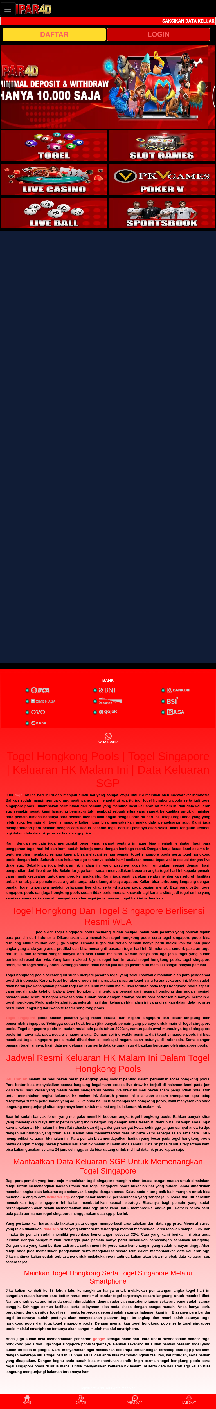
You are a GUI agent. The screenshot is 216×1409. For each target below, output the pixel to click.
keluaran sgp (58, 1197)
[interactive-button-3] (54, 179)
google (99, 1339)
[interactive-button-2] (162, 145)
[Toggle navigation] (8, 9)
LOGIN (158, 34)
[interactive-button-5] (54, 213)
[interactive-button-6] (162, 213)
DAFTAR (54, 34)
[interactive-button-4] (162, 179)
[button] (10, 87)
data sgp (51, 1229)
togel (19, 795)
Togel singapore (20, 1018)
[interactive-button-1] (54, 145)
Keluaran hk (16, 1079)
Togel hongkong (20, 932)
